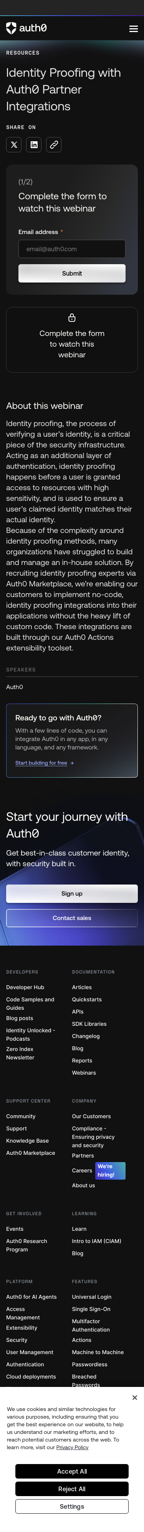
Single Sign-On (91, 1309)
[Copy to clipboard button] (53, 144)
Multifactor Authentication (91, 1325)
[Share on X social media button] (14, 144)
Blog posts (19, 1018)
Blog (78, 1048)
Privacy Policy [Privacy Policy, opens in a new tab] (72, 1447)
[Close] (134, 1397)
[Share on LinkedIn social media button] (33, 144)
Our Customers (91, 1116)
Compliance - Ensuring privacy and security (93, 1137)
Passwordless (90, 1364)
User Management (29, 1352)
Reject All (71, 1488)
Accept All (72, 1471)
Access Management (23, 1313)
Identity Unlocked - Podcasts (30, 1034)
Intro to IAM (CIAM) (97, 1241)
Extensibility (21, 1328)
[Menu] (133, 28)
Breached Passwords (86, 1381)
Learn (79, 1229)
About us (83, 1185)
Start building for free (41, 763)
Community (21, 1116)
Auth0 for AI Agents (31, 1297)
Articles (82, 987)
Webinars (84, 1073)
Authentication (25, 1364)
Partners (83, 1156)
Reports (82, 1060)
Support (16, 1128)
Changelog (86, 1036)
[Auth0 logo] (67, 28)
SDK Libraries (89, 1024)
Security (17, 1340)
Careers (99, 1171)
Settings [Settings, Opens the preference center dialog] (72, 1506)
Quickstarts (87, 999)
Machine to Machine (98, 1352)
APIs (78, 1012)
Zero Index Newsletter (20, 1053)
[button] (72, 894)
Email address (39, 232)
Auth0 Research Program (26, 1245)
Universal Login (92, 1297)
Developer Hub (25, 987)
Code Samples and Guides (30, 1003)
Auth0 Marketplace (30, 1153)
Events (14, 1229)
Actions (82, 1340)
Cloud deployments (31, 1377)
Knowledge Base (27, 1141)
